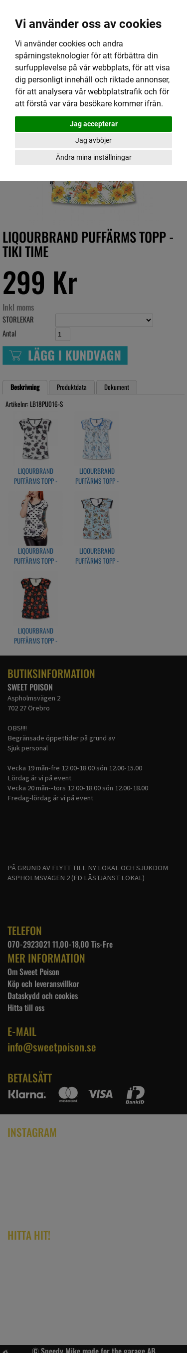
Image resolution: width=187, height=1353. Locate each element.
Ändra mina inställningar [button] (94, 157)
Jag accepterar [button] (94, 124)
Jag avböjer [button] (93, 140)
